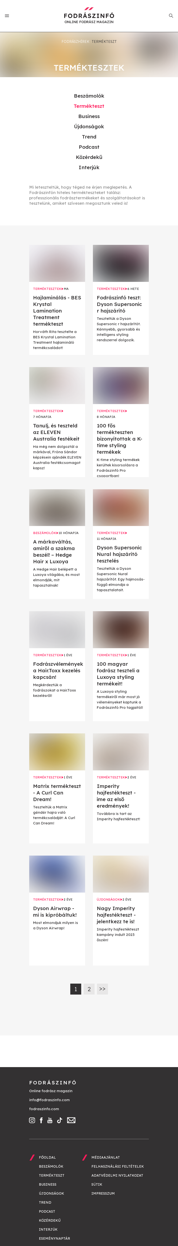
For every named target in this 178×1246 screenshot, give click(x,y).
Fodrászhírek (75, 41)
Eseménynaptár (54, 1238)
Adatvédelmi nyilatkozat (117, 1175)
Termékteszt (89, 106)
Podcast (89, 146)
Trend (89, 136)
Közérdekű (89, 157)
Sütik (96, 1184)
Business (89, 116)
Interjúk (89, 167)
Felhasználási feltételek (117, 1166)
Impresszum (103, 1193)
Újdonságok (89, 126)
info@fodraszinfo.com (49, 1100)
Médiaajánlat (105, 1157)
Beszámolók (89, 95)
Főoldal (47, 1157)
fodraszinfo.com (44, 1109)
